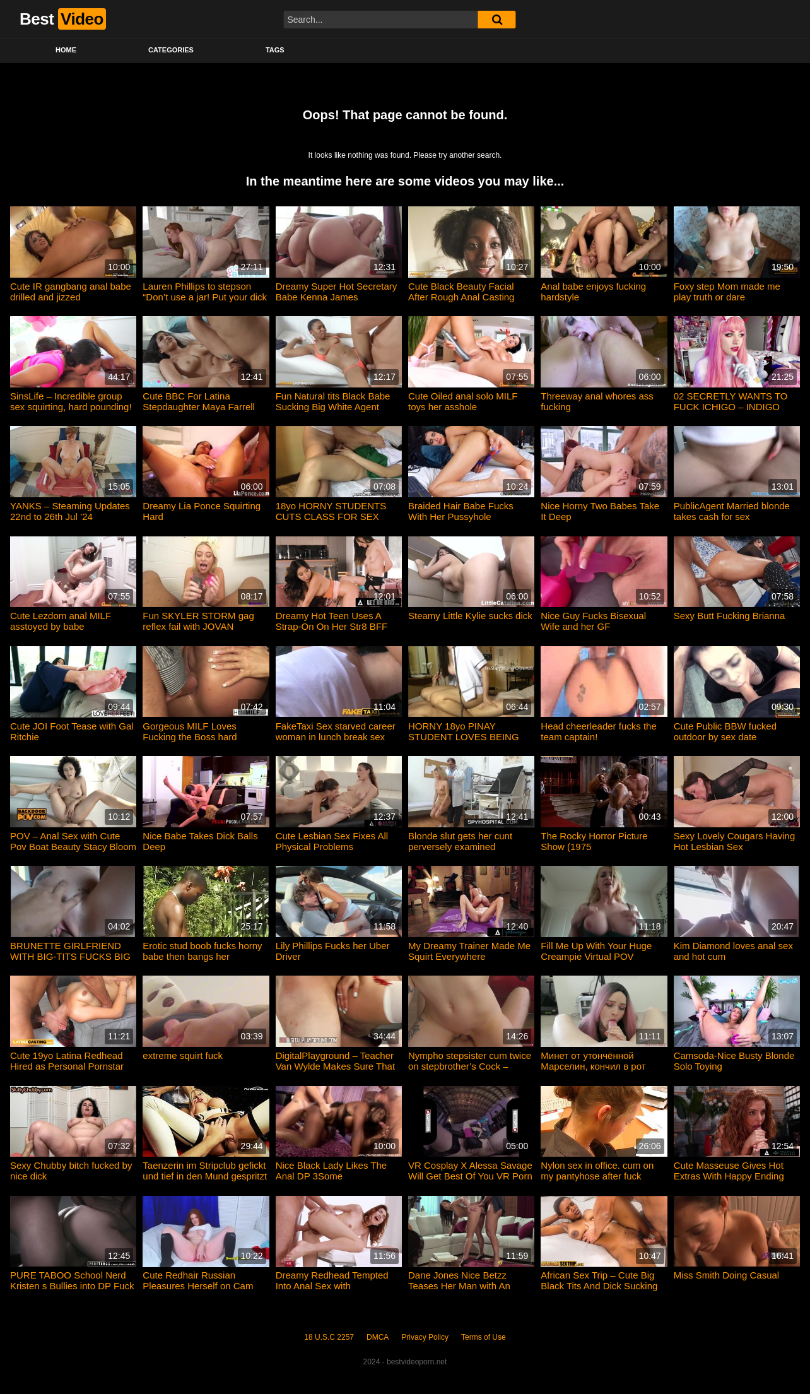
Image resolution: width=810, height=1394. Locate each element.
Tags (275, 50)
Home (66, 50)
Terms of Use (483, 1337)
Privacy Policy (425, 1337)
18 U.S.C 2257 (329, 1337)
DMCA (378, 1337)
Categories (171, 50)
